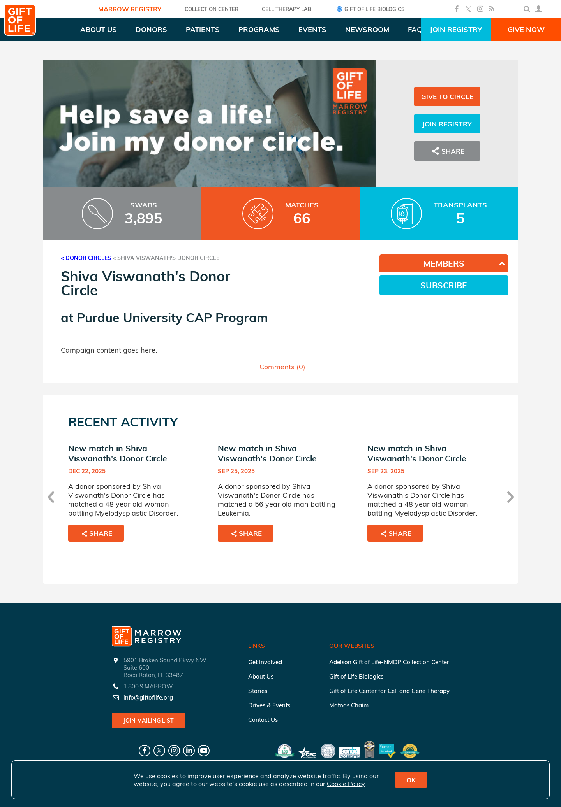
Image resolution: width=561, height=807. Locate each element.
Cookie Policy (346, 784)
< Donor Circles (86, 257)
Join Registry (456, 29)
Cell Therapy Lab (286, 9)
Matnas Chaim (349, 705)
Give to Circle (447, 97)
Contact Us (263, 719)
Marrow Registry (129, 9)
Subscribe (443, 285)
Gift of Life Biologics (369, 8)
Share (447, 151)
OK (411, 780)
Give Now (526, 29)
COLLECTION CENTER (211, 9)
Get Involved (265, 662)
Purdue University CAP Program (172, 317)
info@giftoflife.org (148, 697)
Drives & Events (269, 705)
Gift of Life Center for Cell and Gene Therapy (389, 691)
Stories (257, 691)
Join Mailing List (148, 720)
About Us (260, 676)
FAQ (415, 29)
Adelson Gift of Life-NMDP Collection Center (389, 662)
